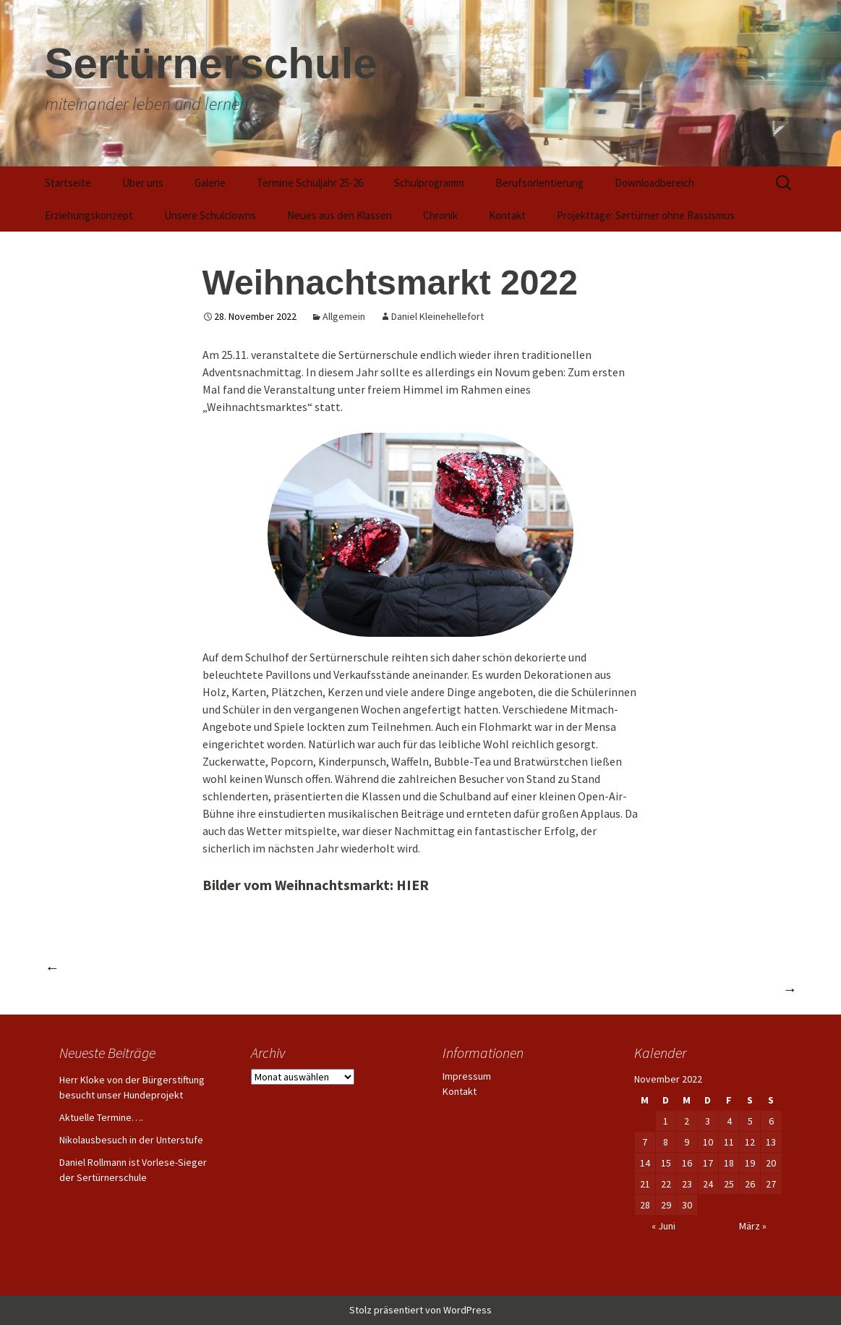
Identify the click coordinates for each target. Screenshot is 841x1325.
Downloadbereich (654, 183)
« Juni (663, 1225)
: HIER (409, 885)
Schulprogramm (429, 183)
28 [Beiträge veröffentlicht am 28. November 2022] (645, 1204)
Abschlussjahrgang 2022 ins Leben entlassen (180, 967)
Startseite (68, 183)
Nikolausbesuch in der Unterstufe (131, 1139)
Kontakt (507, 215)
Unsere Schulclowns (210, 215)
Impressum (467, 1076)
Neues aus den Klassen (339, 215)
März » (753, 1225)
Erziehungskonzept (89, 215)
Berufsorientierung (539, 183)
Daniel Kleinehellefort (437, 316)
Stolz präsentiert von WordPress (420, 1309)
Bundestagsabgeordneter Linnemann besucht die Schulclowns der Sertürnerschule (553, 989)
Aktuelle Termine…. (101, 1117)
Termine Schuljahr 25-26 (310, 183)
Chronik (440, 215)
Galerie (210, 183)
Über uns (142, 183)
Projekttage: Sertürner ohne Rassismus (646, 215)
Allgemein (344, 316)
